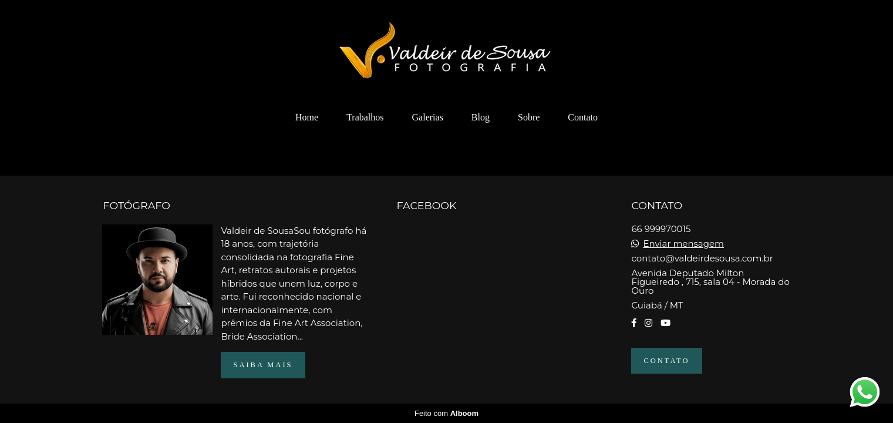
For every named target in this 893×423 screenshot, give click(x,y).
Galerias (427, 117)
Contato (583, 117)
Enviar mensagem (683, 243)
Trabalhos (364, 117)
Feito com (446, 413)
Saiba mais (262, 365)
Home (306, 117)
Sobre (529, 117)
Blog (480, 117)
